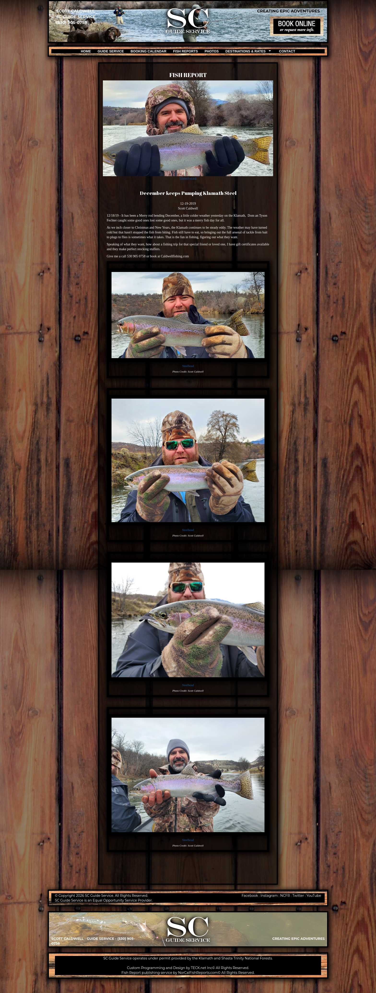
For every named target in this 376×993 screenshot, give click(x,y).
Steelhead (188, 178)
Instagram (269, 895)
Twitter (298, 895)
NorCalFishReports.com (198, 972)
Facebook (249, 895)
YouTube (313, 895)
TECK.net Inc (201, 968)
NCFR (285, 895)
